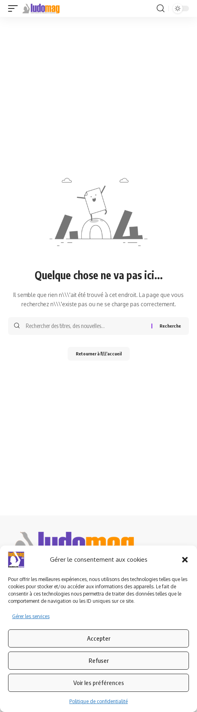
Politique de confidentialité (98, 701)
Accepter (98, 638)
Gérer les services (31, 616)
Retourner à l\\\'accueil (99, 353)
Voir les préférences (98, 682)
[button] (185, 560)
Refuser (99, 660)
